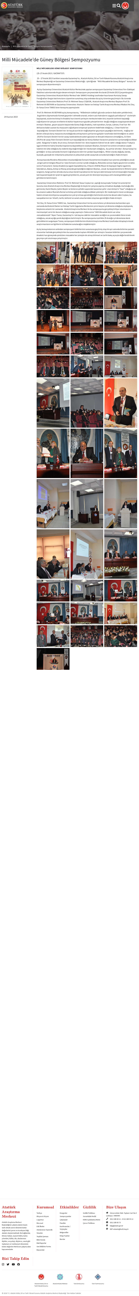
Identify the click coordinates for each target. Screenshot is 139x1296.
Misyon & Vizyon (43, 1216)
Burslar (62, 1239)
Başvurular (41, 1250)
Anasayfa (6, 46)
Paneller (63, 1223)
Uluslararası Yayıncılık (45, 1230)
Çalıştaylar (64, 1220)
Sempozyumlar (65, 1216)
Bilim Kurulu (41, 1240)
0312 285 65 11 (115, 1219)
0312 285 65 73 (115, 1222)
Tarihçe (39, 1213)
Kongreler (63, 1213)
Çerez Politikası (89, 1223)
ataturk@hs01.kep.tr (121, 1229)
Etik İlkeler (40, 1226)
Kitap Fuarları (65, 1236)
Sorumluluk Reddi (89, 1216)
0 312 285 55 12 (127, 1219)
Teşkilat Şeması (42, 1236)
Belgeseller (64, 1232)
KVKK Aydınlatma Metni (91, 1220)
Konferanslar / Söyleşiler (65, 1227)
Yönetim (40, 1233)
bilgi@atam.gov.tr (116, 1226)
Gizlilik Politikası (89, 1213)
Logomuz (40, 1220)
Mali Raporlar (41, 1243)
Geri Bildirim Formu (44, 1246)
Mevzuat (40, 1223)
